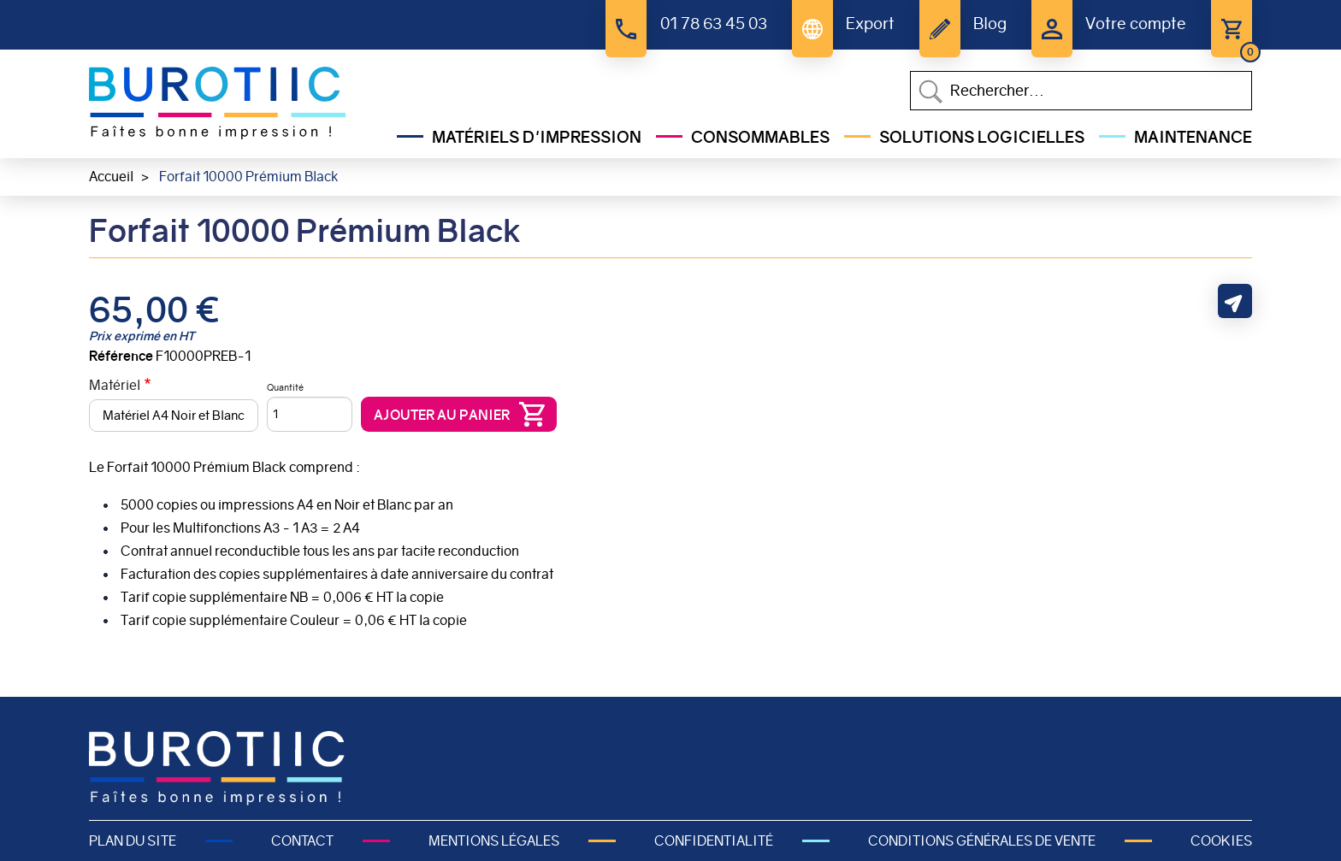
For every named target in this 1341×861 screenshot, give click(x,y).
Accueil (111, 176)
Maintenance (1193, 137)
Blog (990, 23)
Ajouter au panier (442, 415)
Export (870, 23)
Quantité (285, 387)
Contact (302, 841)
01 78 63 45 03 (713, 23)
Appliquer (930, 91)
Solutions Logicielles (981, 137)
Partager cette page (1235, 301)
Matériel (114, 385)
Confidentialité (713, 841)
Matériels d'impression (536, 137)
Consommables (760, 137)
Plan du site (132, 841)
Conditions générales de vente (982, 841)
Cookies (1221, 841)
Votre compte (1135, 23)
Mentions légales (493, 841)
